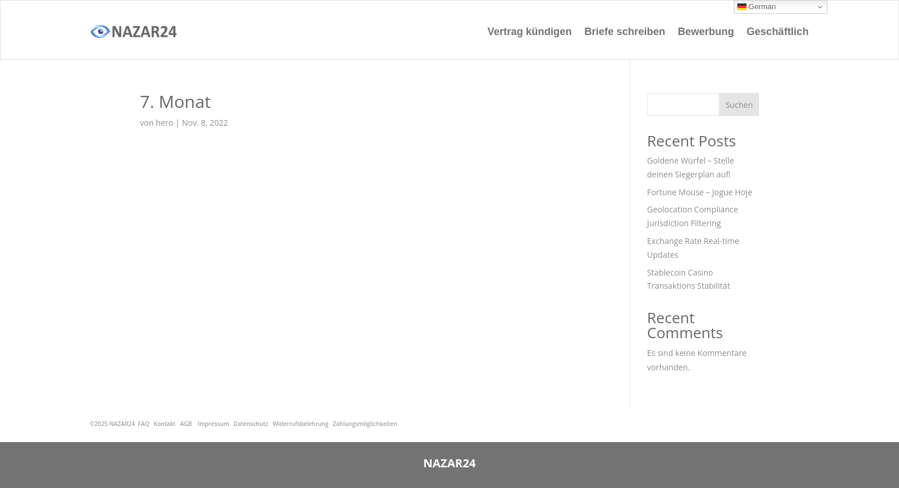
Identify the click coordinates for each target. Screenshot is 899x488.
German (756, 6)
